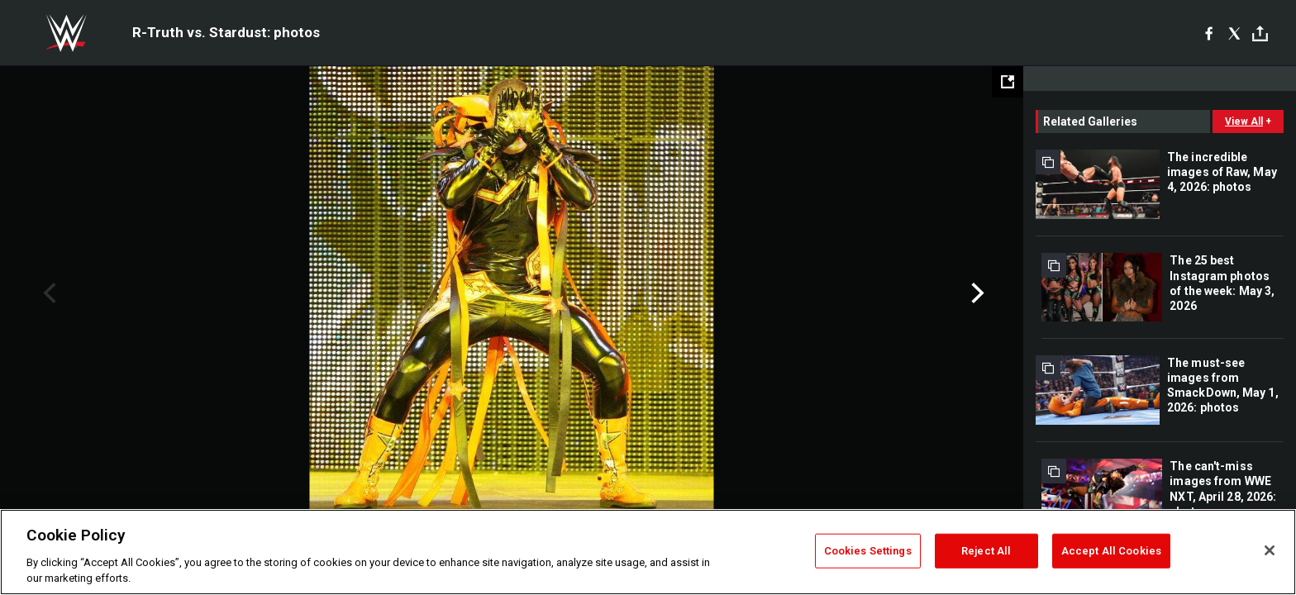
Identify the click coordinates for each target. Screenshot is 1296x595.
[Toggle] (1260, 33)
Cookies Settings (868, 551)
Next (975, 293)
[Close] (1269, 550)
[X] (1234, 33)
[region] (648, 552)
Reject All (986, 551)
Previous (47, 293)
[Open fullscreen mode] (1007, 82)
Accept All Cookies (1111, 551)
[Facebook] (1209, 33)
